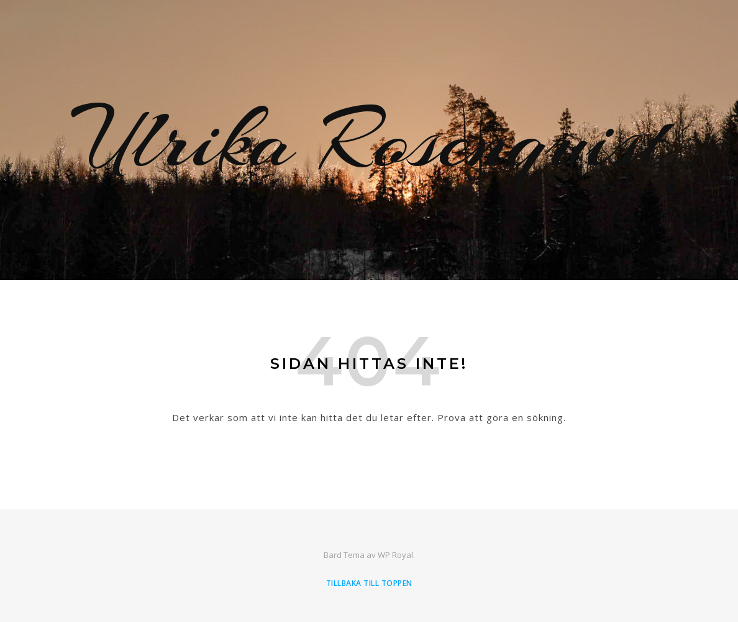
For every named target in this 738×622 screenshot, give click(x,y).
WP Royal (395, 554)
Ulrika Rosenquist (369, 140)
